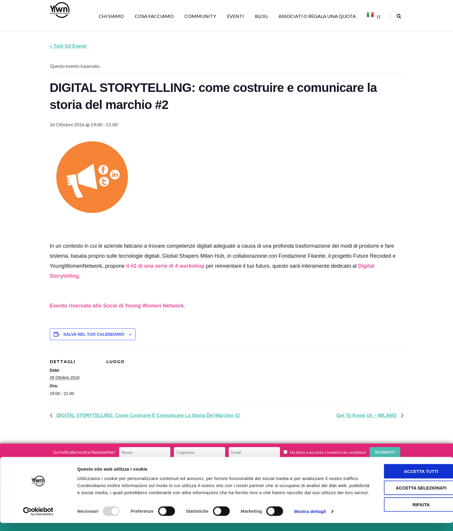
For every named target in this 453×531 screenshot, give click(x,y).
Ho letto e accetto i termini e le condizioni (328, 452)
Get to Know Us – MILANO (367, 415)
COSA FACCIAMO (155, 16)
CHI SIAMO (112, 16)
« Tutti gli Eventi (68, 46)
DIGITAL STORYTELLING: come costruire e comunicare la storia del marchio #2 (147, 415)
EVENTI (236, 16)
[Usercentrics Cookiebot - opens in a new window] (38, 519)
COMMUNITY (201, 16)
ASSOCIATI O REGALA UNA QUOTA (318, 16)
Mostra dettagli (310, 519)
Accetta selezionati (403, 488)
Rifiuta (403, 505)
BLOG (262, 16)
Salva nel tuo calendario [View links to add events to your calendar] (93, 334)
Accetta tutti (404, 471)
